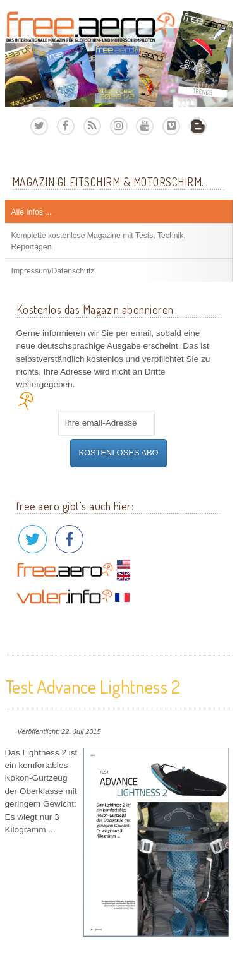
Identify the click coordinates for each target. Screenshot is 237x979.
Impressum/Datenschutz (53, 271)
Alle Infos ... (31, 212)
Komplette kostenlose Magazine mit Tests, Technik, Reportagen (98, 241)
